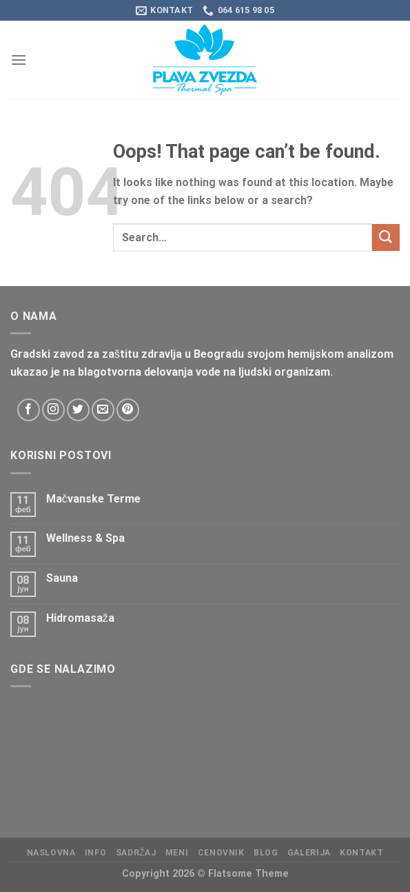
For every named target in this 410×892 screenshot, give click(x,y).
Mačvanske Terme (93, 498)
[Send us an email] (103, 409)
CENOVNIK (221, 853)
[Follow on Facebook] (28, 409)
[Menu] (18, 60)
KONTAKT (361, 853)
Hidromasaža (80, 618)
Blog (266, 853)
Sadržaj (136, 853)
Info (95, 853)
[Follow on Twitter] (78, 409)
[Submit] (386, 237)
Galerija (309, 853)
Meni (176, 853)
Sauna (62, 578)
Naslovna (51, 853)
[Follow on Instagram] (53, 409)
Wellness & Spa (85, 538)
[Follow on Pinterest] (127, 409)
